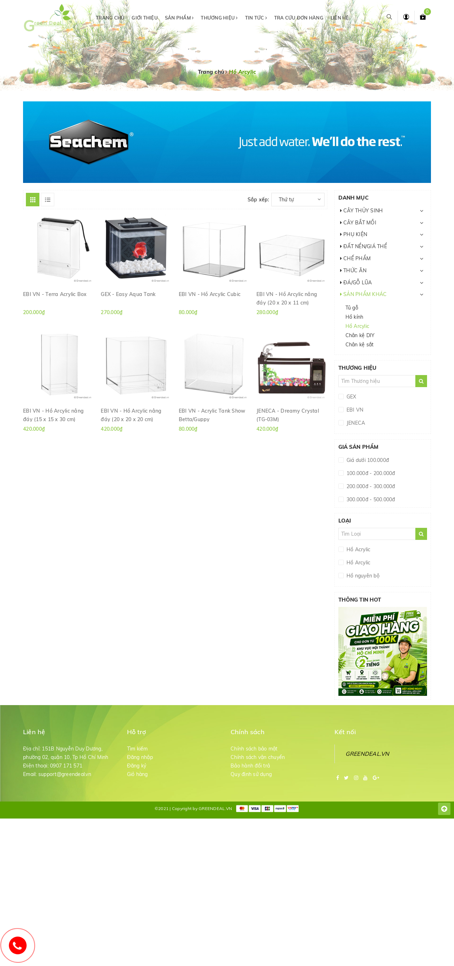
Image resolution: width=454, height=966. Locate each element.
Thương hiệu (219, 18)
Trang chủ (110, 18)
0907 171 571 (66, 766)
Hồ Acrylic (358, 549)
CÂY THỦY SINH (361, 210)
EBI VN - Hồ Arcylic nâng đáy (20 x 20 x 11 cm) (286, 298)
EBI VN (354, 410)
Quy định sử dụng (251, 774)
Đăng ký (136, 766)
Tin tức (256, 18)
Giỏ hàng (137, 774)
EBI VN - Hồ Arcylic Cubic (209, 294)
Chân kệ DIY (360, 335)
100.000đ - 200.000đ (370, 473)
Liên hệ (340, 18)
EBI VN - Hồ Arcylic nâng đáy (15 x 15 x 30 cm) (53, 415)
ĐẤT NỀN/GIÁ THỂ (363, 246)
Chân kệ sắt (359, 344)
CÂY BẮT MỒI (358, 222)
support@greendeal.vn (64, 774)
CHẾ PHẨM (355, 258)
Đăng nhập (140, 757)
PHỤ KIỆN (353, 234)
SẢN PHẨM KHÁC (363, 294)
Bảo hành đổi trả (250, 766)
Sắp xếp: (258, 199)
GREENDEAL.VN (367, 753)
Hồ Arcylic (357, 326)
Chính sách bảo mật (254, 749)
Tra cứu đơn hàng (298, 18)
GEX (350, 396)
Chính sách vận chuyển (258, 757)
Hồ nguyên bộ (362, 576)
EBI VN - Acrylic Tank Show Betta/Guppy (212, 415)
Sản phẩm (179, 18)
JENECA (355, 423)
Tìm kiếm (137, 749)
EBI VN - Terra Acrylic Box (55, 294)
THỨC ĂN (353, 270)
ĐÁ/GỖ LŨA (356, 282)
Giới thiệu (145, 18)
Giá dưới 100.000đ (367, 460)
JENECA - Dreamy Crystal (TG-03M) (287, 415)
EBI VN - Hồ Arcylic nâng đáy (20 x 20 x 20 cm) (131, 415)
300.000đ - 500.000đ (370, 499)
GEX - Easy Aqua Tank (128, 294)
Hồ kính (354, 317)
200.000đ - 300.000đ (370, 486)
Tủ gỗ (351, 308)
